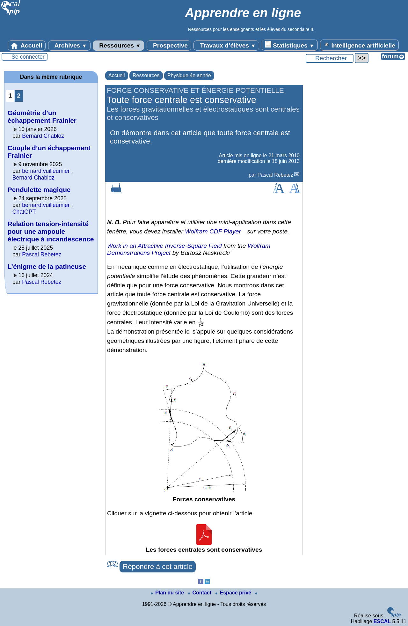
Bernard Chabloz (43, 136)
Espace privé (234, 592)
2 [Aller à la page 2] (19, 95)
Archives (69, 45)
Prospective (169, 45)
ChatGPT (24, 212)
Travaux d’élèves (226, 45)
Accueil (26, 45)
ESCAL (382, 621)
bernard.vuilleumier (46, 171)
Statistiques (289, 45)
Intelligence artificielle (359, 45)
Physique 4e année (189, 75)
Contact (200, 592)
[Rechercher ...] (329, 58)
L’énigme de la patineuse (47, 266)
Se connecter (28, 57)
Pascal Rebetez (275, 175)
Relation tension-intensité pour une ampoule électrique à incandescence (51, 231)
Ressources (118, 45)
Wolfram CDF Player (213, 231)
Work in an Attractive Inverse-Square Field (164, 245)
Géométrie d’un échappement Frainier (42, 116)
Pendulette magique (39, 189)
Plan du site (168, 592)
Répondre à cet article (158, 567)
